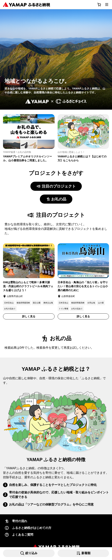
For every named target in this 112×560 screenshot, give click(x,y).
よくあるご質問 (19, 534)
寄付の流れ (16, 521)
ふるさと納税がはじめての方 (28, 528)
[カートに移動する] (99, 4)
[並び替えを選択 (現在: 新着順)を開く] (83, 553)
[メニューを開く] (106, 4)
